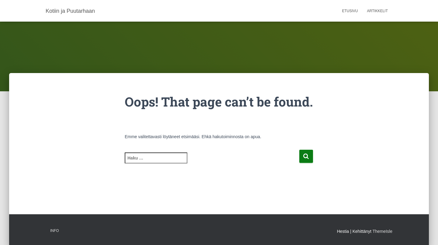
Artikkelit (377, 11)
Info (54, 231)
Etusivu (350, 11)
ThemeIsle (382, 231)
